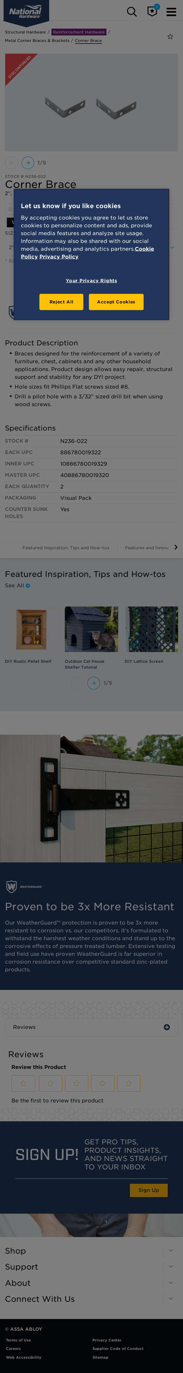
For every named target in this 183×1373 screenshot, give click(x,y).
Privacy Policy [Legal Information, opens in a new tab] (58, 256)
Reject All (61, 301)
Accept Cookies (116, 301)
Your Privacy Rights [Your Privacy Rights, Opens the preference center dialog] (91, 280)
